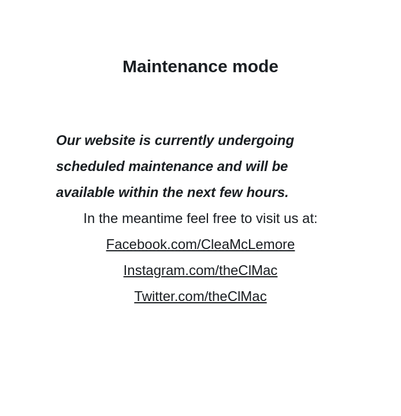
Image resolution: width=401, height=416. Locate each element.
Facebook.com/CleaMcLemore (200, 244)
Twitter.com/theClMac (200, 296)
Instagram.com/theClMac (201, 270)
